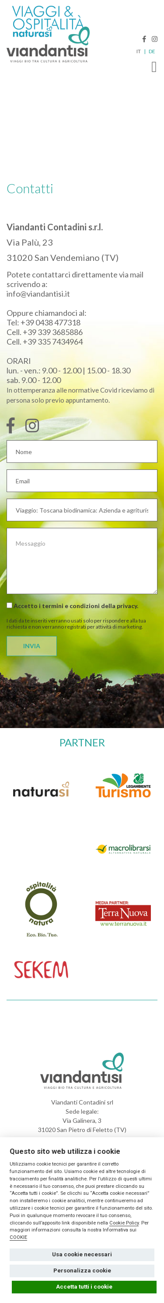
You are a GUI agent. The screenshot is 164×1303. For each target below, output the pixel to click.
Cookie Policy (124, 1223)
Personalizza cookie (82, 1270)
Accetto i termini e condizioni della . (72, 605)
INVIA (31, 646)
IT (138, 51)
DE (152, 51)
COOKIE (18, 1237)
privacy (127, 605)
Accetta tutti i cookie (84, 1286)
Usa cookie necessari (82, 1254)
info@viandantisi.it (38, 293)
